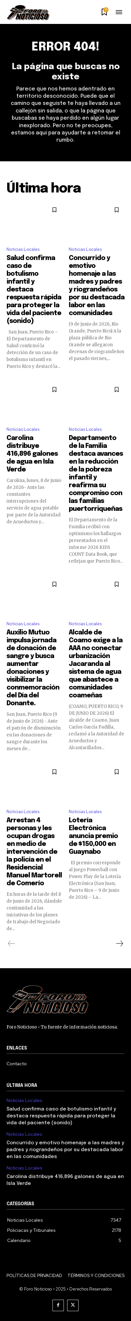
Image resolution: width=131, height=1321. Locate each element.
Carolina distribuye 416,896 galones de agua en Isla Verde (32, 454)
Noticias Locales (23, 249)
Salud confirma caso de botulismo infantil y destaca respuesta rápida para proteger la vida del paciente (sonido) (61, 1116)
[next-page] (119, 944)
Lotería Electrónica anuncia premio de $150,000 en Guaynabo (93, 836)
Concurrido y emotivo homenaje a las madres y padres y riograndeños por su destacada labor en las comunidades (65, 1149)
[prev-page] (12, 944)
